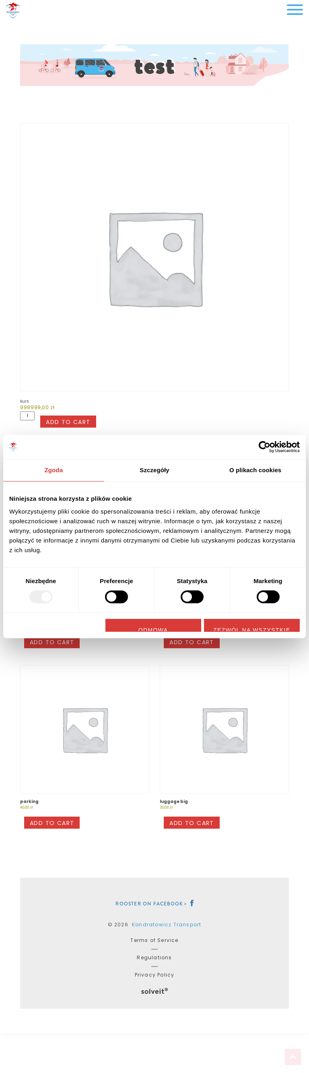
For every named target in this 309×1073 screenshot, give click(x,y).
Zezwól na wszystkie (251, 629)
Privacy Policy (155, 974)
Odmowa (153, 629)
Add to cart (68, 422)
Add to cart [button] (52, 642)
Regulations (154, 957)
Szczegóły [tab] (154, 470)
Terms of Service (154, 940)
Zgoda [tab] (54, 470)
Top (293, 1057)
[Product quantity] (27, 416)
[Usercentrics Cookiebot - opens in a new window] (264, 447)
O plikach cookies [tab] (255, 470)
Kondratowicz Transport (166, 924)
